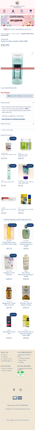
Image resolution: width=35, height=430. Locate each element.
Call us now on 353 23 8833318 (17, 405)
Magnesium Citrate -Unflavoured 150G (23, 155)
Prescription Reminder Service (23, 355)
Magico (12, 420)
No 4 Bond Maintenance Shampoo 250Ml (26, 274)
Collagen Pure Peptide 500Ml (8, 154)
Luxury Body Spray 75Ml (7, 182)
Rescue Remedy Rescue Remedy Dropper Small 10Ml (26, 333)
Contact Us (4, 356)
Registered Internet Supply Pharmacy (24, 369)
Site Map (21, 362)
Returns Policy (22, 360)
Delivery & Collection (24, 358)
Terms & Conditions (7, 368)
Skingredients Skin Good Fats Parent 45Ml (9, 243)
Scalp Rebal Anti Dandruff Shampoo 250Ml (26, 244)
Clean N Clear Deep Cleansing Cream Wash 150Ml (25, 182)
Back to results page (8, 130)
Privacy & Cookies (6, 370)
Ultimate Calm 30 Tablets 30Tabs (26, 304)
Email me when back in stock (20, 96)
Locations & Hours (6, 358)
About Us (4, 354)
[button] (32, 53)
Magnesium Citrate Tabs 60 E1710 (9, 304)
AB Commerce (25, 420)
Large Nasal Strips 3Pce (9, 332)
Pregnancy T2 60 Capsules (9, 273)
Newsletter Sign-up (6, 361)
